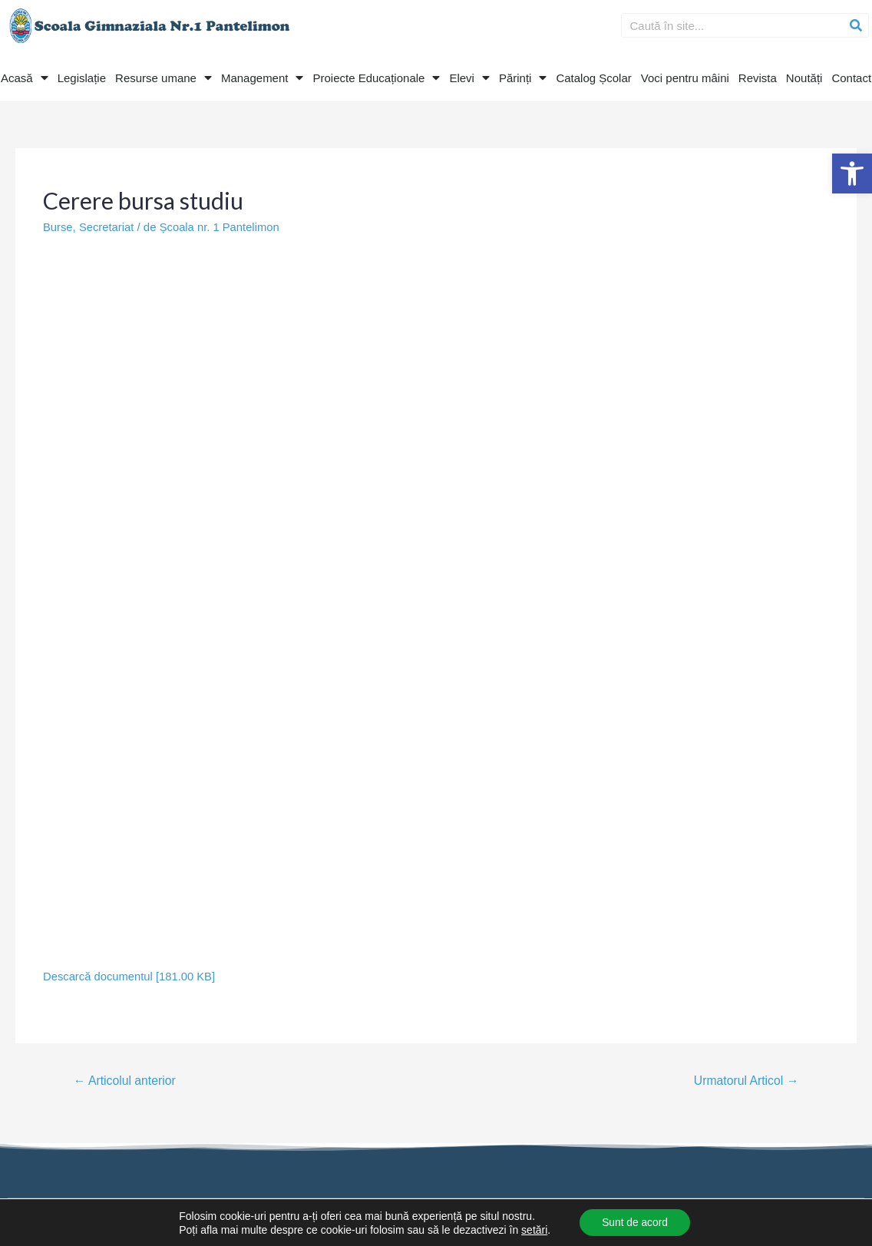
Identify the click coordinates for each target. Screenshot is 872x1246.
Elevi (469, 78)
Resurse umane (163, 78)
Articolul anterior (125, 1079)
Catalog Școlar (593, 77)
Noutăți (804, 77)
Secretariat (108, 226)
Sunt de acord (634, 1222)
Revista (757, 77)
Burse (58, 226)
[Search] (856, 25)
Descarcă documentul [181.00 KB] (130, 975)
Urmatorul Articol (745, 1079)
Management (262, 78)
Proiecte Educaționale (376, 78)
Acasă (24, 78)
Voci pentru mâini (685, 77)
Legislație (82, 77)
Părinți (523, 78)
